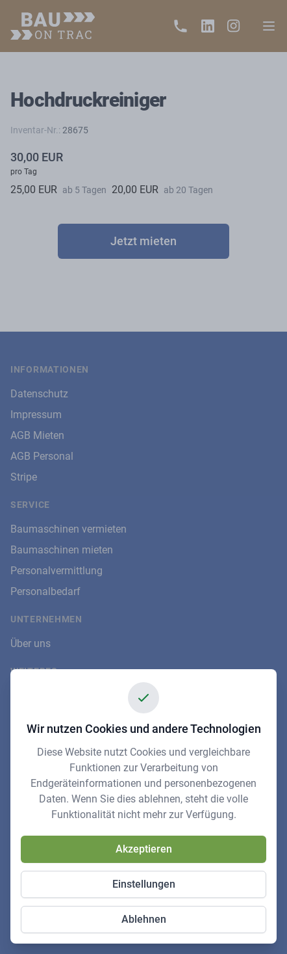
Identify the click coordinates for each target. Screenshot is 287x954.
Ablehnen (143, 919)
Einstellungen (143, 884)
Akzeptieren (144, 849)
